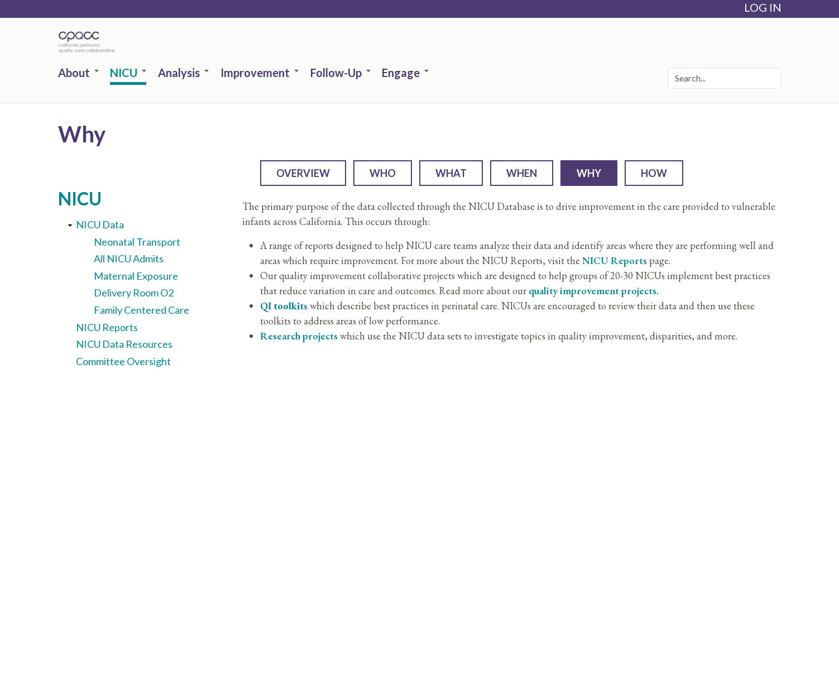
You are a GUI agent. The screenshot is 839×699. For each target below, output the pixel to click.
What (451, 173)
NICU (128, 73)
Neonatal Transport (137, 242)
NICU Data (100, 224)
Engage (405, 73)
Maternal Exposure (136, 276)
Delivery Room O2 (134, 292)
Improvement (259, 73)
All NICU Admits (129, 258)
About (78, 73)
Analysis (183, 73)
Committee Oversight (123, 361)
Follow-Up (340, 73)
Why (589, 173)
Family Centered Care (141, 310)
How (654, 173)
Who (383, 173)
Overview (303, 173)
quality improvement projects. (594, 290)
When (521, 173)
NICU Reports (107, 327)
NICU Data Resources (124, 344)
